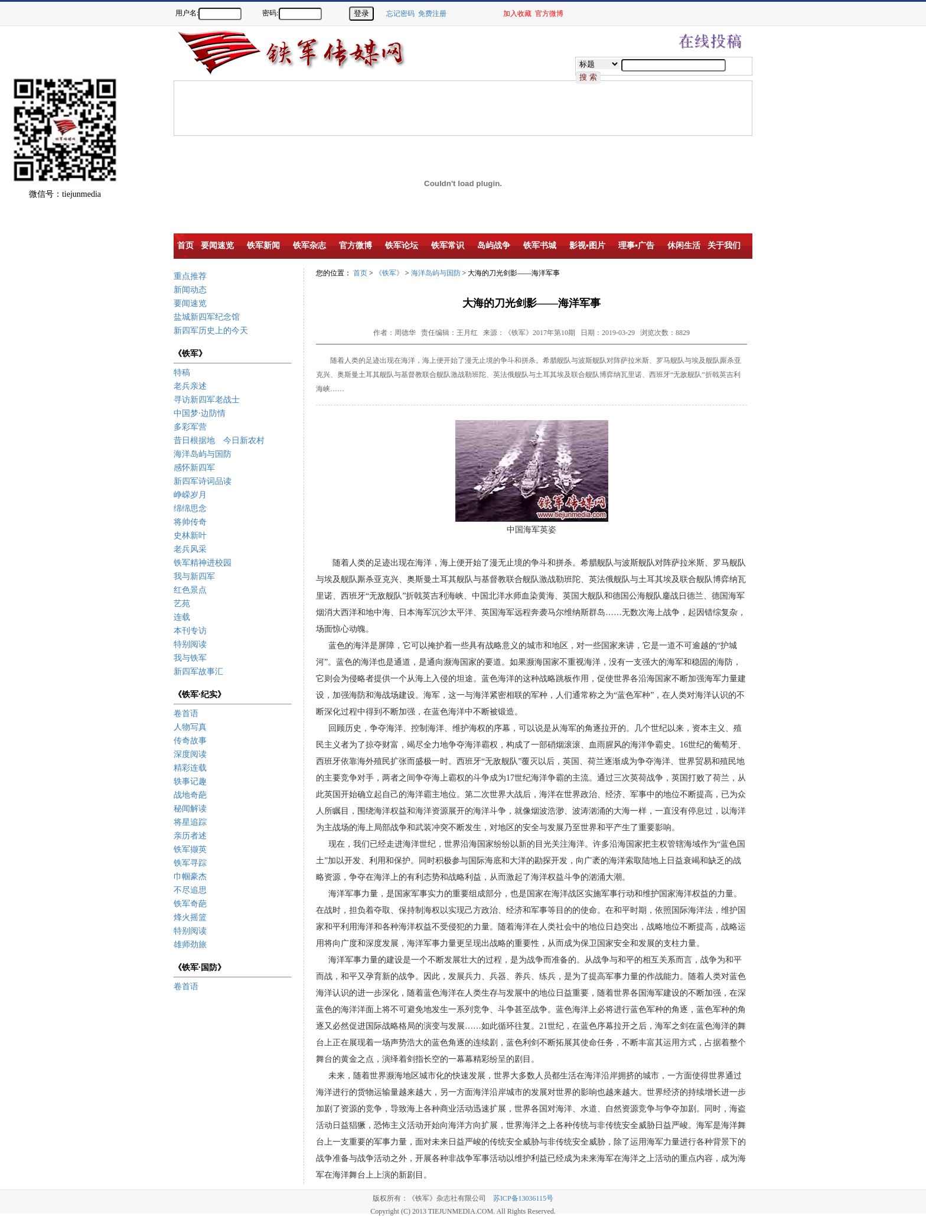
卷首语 (186, 713)
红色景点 (190, 590)
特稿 (182, 372)
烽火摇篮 (190, 917)
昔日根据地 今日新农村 (219, 440)
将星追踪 (190, 822)
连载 (182, 617)
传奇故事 (190, 740)
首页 (360, 273)
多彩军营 (190, 426)
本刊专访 (190, 630)
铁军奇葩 (190, 903)
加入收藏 (517, 13)
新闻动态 (190, 289)
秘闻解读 (190, 808)
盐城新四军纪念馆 (207, 317)
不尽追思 (190, 890)
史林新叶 (190, 535)
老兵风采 (190, 549)
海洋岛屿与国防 (202, 454)
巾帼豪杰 (190, 876)
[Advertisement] (884, 230)
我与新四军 (194, 576)
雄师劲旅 (190, 944)
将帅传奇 (190, 522)
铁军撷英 (190, 849)
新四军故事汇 (198, 671)
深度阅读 (190, 754)
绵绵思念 (190, 508)
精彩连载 (190, 767)
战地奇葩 (190, 795)
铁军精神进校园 (202, 562)
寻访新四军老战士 (207, 399)
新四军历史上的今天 (211, 330)
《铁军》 (389, 273)
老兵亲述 (190, 386)
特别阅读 (190, 644)
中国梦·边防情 (200, 413)
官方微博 (549, 13)
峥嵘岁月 (190, 494)
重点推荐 (190, 276)
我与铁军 (190, 657)
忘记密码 (400, 13)
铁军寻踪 (190, 863)
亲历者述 (190, 835)
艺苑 (182, 603)
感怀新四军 (194, 467)
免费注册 (432, 13)
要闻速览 (190, 303)
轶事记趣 (190, 781)
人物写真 (190, 727)
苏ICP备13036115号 (523, 1198)
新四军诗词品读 (202, 481)
